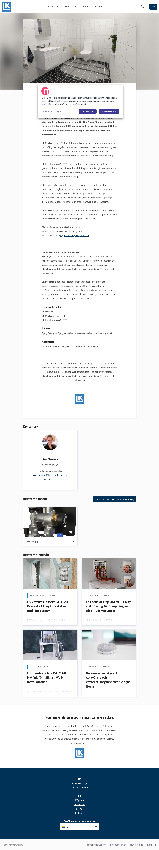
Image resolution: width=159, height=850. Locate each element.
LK (97, 346)
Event (86, 6)
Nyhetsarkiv (52, 6)
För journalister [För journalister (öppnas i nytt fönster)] (118, 844)
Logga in (151, 844)
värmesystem (64, 346)
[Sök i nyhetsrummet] (143, 6)
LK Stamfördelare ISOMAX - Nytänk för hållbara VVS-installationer (47, 677)
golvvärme (51, 346)
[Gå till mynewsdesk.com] (13, 845)
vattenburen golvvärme (83, 346)
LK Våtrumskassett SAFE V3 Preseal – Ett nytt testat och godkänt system (47, 606)
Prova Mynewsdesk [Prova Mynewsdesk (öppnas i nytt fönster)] (96, 844)
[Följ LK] (153, 7)
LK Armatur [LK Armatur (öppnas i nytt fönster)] (79, 804)
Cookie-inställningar (52, 111)
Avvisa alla (88, 111)
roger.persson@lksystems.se (74, 235)
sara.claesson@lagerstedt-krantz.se (50, 475)
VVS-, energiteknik (103, 333)
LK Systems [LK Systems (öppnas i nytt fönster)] (47, 311)
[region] (80, 101)
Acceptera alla (109, 111)
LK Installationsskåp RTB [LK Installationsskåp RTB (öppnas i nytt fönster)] (54, 320)
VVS (44, 346)
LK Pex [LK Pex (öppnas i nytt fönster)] (79, 808)
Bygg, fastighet (49, 333)
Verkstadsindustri (85, 333)
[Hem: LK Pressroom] (6, 7)
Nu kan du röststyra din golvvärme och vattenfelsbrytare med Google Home (108, 679)
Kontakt (99, 6)
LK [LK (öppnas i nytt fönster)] (79, 796)
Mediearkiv (70, 6)
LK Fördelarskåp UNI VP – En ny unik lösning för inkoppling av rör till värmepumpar (108, 606)
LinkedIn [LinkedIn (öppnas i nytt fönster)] (79, 812)
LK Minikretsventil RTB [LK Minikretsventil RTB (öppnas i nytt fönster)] (53, 315)
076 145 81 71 (50, 479)
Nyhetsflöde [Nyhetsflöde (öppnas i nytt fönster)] (136, 844)
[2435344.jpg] (50, 522)
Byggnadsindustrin (67, 333)
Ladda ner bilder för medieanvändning (114, 499)
